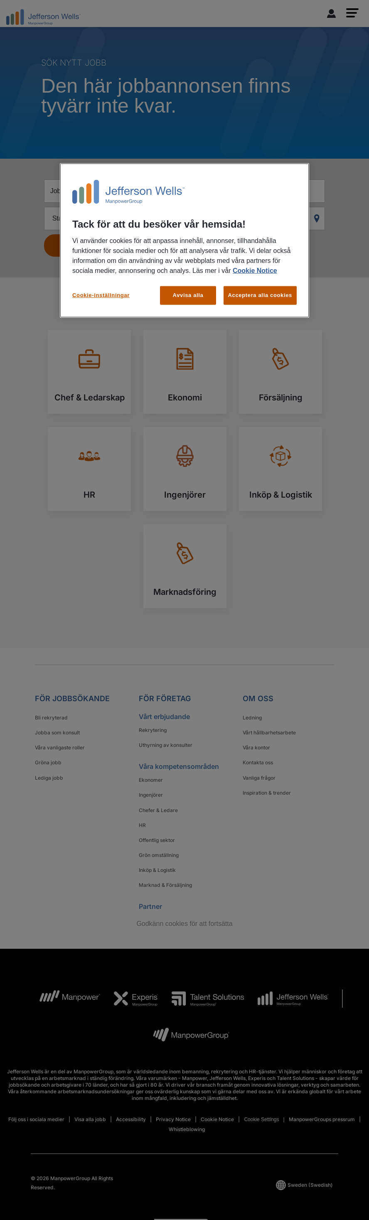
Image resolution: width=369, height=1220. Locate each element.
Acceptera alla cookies (260, 295)
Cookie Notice (255, 270)
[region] (184, 240)
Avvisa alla (188, 295)
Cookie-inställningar (101, 295)
